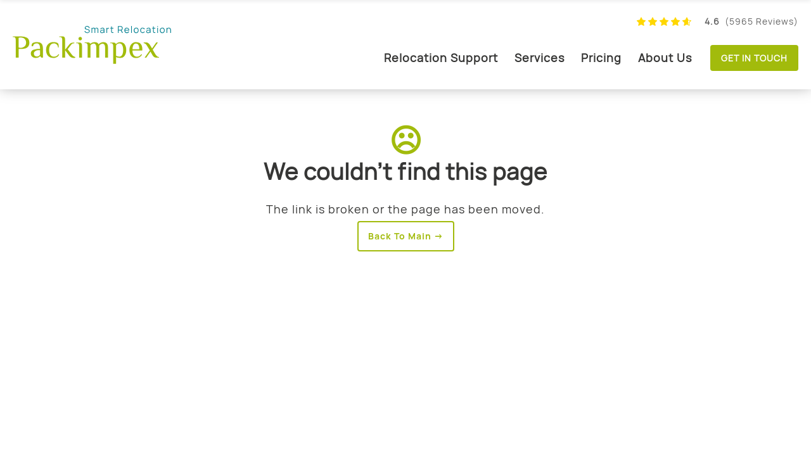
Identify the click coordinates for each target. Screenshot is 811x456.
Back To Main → (406, 236)
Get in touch (754, 58)
